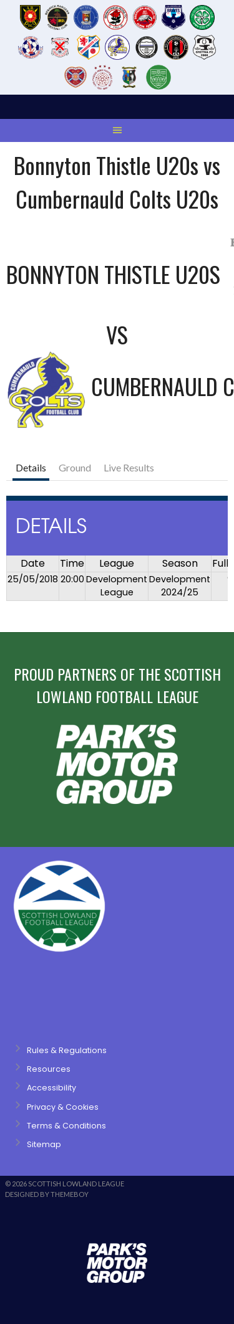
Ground (75, 467)
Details (31, 467)
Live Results (129, 467)
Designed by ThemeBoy (47, 1194)
